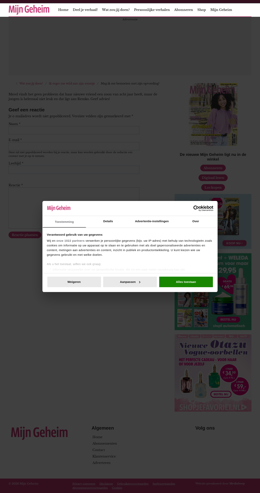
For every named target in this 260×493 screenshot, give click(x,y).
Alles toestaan (186, 281)
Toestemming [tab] (64, 221)
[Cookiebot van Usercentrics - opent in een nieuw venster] (196, 208)
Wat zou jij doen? (116, 10)
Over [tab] (195, 221)
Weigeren (74, 281)
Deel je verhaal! (85, 10)
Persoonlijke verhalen (152, 10)
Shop (201, 10)
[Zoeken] (248, 10)
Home (63, 10)
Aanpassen (130, 281)
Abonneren (183, 10)
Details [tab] (108, 221)
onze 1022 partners (70, 240)
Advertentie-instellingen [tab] (152, 221)
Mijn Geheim (223, 10)
